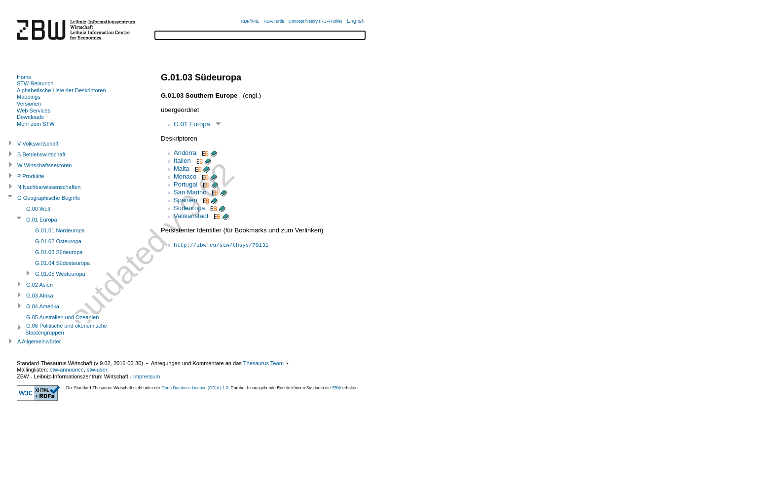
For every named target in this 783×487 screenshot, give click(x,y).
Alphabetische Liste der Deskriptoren (61, 90)
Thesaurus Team (263, 363)
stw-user (97, 370)
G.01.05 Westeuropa (60, 274)
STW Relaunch (35, 83)
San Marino (190, 192)
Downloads (30, 117)
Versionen (29, 104)
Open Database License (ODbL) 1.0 (194, 387)
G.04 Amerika (42, 306)
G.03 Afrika (39, 296)
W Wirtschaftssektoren (44, 165)
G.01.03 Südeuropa (58, 252)
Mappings (28, 97)
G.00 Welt (38, 209)
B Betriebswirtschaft (41, 154)
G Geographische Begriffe (48, 198)
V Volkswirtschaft (38, 144)
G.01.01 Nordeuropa (60, 230)
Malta (181, 168)
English (356, 21)
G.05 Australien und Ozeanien (62, 317)
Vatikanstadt (191, 216)
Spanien (185, 200)
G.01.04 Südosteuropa (62, 263)
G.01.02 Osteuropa (58, 241)
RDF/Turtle (274, 21)
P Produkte (30, 176)
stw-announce (67, 370)
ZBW (336, 387)
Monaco (185, 176)
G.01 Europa (192, 124)
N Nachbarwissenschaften (48, 187)
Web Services (33, 110)
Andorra (185, 152)
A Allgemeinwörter (39, 341)
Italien (182, 160)
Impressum (146, 376)
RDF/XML (250, 21)
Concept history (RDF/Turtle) (315, 21)
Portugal (185, 184)
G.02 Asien (39, 285)
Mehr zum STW (36, 124)
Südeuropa (189, 208)
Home (24, 77)
